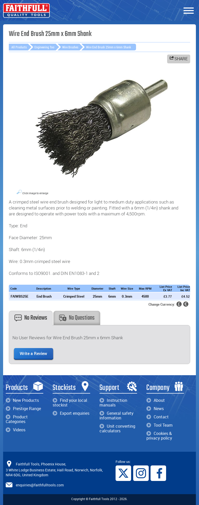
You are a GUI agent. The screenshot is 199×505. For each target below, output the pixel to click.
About (155, 400)
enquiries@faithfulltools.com (40, 485)
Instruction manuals (113, 402)
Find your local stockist (70, 402)
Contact (157, 417)
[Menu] (188, 11)
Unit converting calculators (117, 428)
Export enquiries (71, 413)
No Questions (77, 318)
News (155, 408)
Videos (15, 430)
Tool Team (159, 425)
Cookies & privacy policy (159, 436)
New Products (22, 400)
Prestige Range (23, 408)
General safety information (116, 415)
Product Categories (17, 419)
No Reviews (31, 318)
